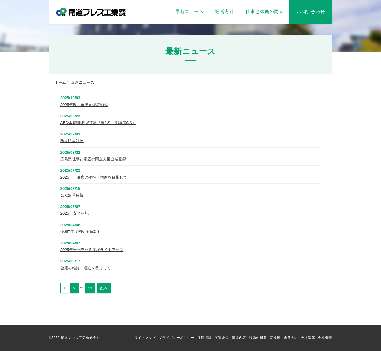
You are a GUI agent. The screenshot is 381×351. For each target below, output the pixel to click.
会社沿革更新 (72, 195)
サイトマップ (145, 338)
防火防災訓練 (72, 141)
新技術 (275, 338)
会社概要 (325, 338)
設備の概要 (258, 338)
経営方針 (291, 338)
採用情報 (204, 338)
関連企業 (222, 338)
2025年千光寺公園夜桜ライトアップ (92, 250)
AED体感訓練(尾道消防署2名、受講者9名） (98, 122)
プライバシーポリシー (176, 338)
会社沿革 (308, 338)
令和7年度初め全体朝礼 (81, 231)
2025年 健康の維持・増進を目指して (93, 177)
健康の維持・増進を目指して (85, 268)
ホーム (60, 82)
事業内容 (239, 338)
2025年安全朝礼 (74, 213)
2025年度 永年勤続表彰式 (84, 105)
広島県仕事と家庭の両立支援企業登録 (93, 159)
